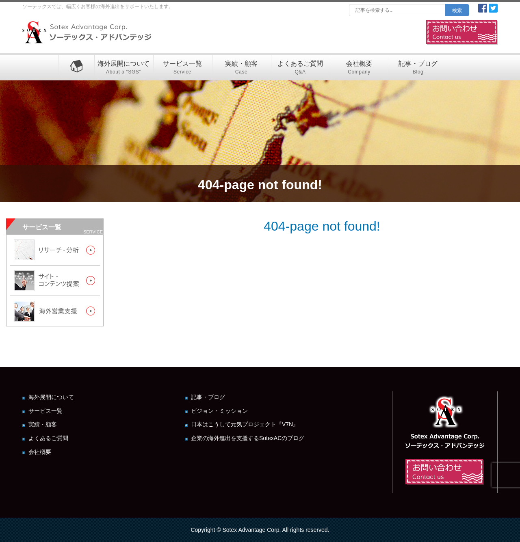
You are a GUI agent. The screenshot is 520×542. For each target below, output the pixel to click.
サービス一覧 (182, 68)
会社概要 (359, 68)
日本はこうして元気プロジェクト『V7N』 (245, 424)
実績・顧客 (241, 68)
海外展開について (124, 68)
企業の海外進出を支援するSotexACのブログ (247, 438)
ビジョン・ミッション (219, 411)
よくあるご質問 (300, 68)
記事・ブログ (418, 68)
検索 (457, 10)
